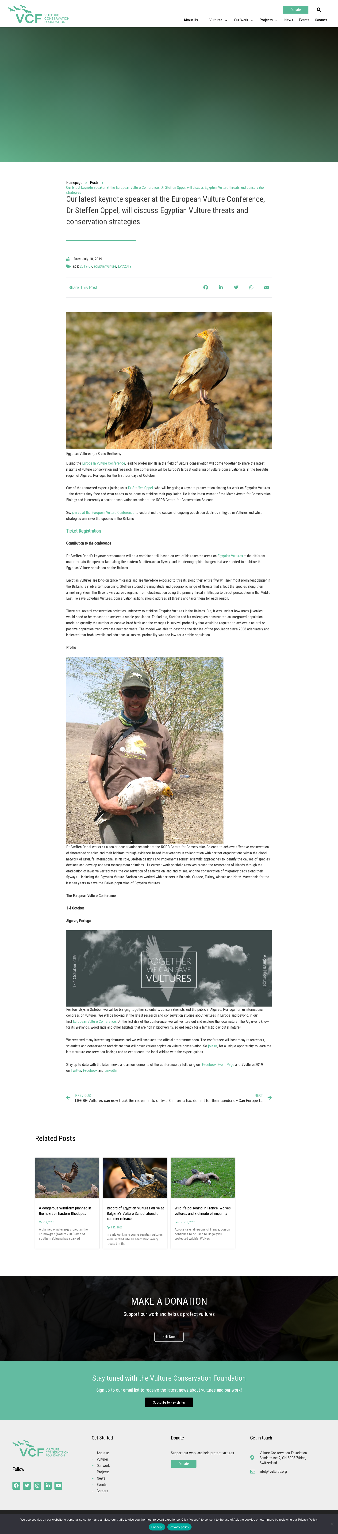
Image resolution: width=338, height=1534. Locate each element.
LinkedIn (110, 1070)
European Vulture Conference (103, 463)
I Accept (156, 1527)
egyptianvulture (105, 266)
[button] (319, 10)
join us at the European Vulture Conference (103, 512)
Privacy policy (179, 1527)
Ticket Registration (83, 531)
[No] (332, 1524)
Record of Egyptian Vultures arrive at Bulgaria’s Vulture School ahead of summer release (135, 1213)
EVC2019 (124, 266)
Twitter (76, 1070)
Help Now (169, 1337)
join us (212, 1046)
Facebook (90, 1070)
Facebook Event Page (218, 1064)
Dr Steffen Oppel (140, 488)
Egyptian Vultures (230, 556)
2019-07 (86, 266)
